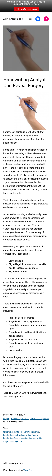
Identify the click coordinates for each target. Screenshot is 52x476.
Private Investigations (39, 418)
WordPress (28, 470)
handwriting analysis (30, 432)
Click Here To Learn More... (26, 9)
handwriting (15, 432)
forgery (6, 432)
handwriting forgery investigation (17, 438)
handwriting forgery (29, 435)
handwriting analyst (11, 435)
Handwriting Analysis (20, 418)
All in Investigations (13, 19)
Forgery (6, 418)
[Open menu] (30, 19)
